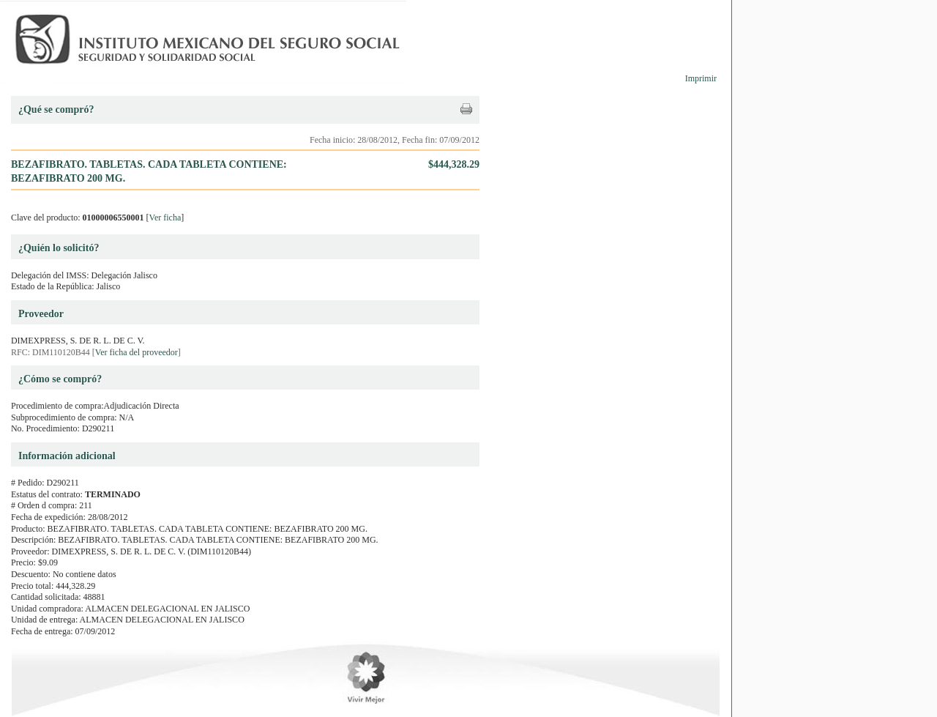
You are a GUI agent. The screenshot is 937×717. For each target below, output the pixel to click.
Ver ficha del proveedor (136, 352)
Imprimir (701, 78)
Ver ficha (165, 217)
